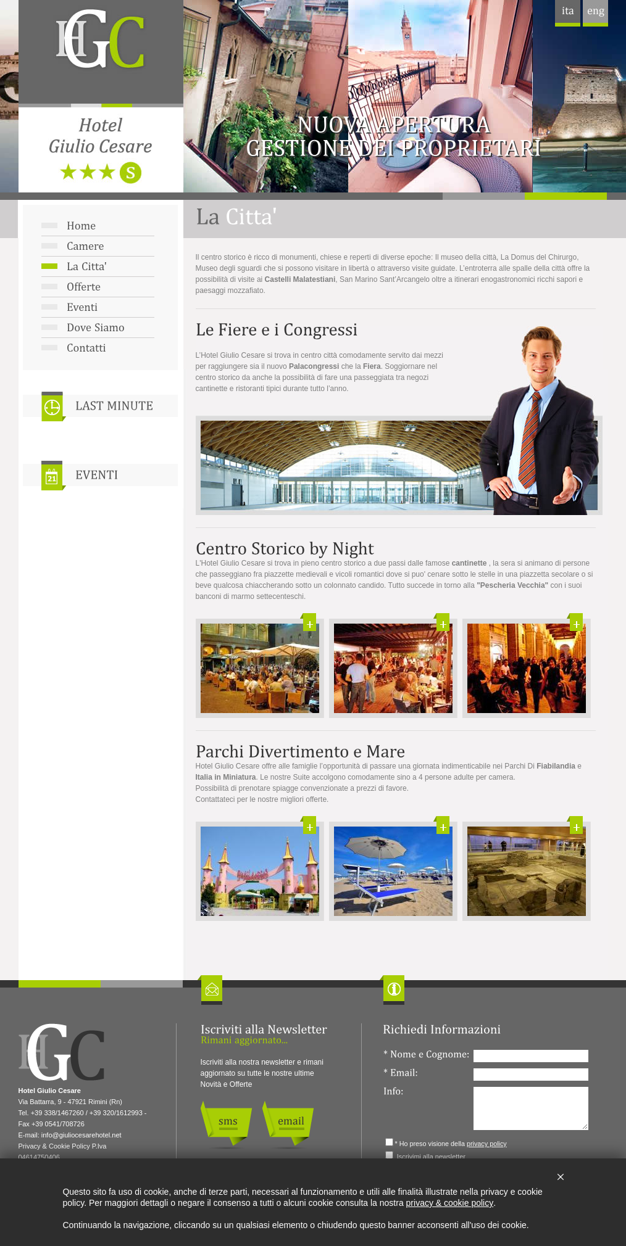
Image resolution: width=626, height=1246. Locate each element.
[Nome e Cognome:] (531, 1056)
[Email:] (531, 1074)
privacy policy (487, 1143)
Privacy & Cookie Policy (54, 1146)
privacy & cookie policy (450, 1203)
